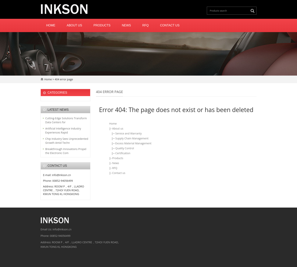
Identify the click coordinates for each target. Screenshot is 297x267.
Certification (122, 153)
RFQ (145, 25)
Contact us (170, 25)
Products (102, 25)
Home (50, 25)
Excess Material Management (133, 143)
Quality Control (124, 148)
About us (74, 25)
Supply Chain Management (131, 138)
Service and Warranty (128, 133)
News (126, 25)
